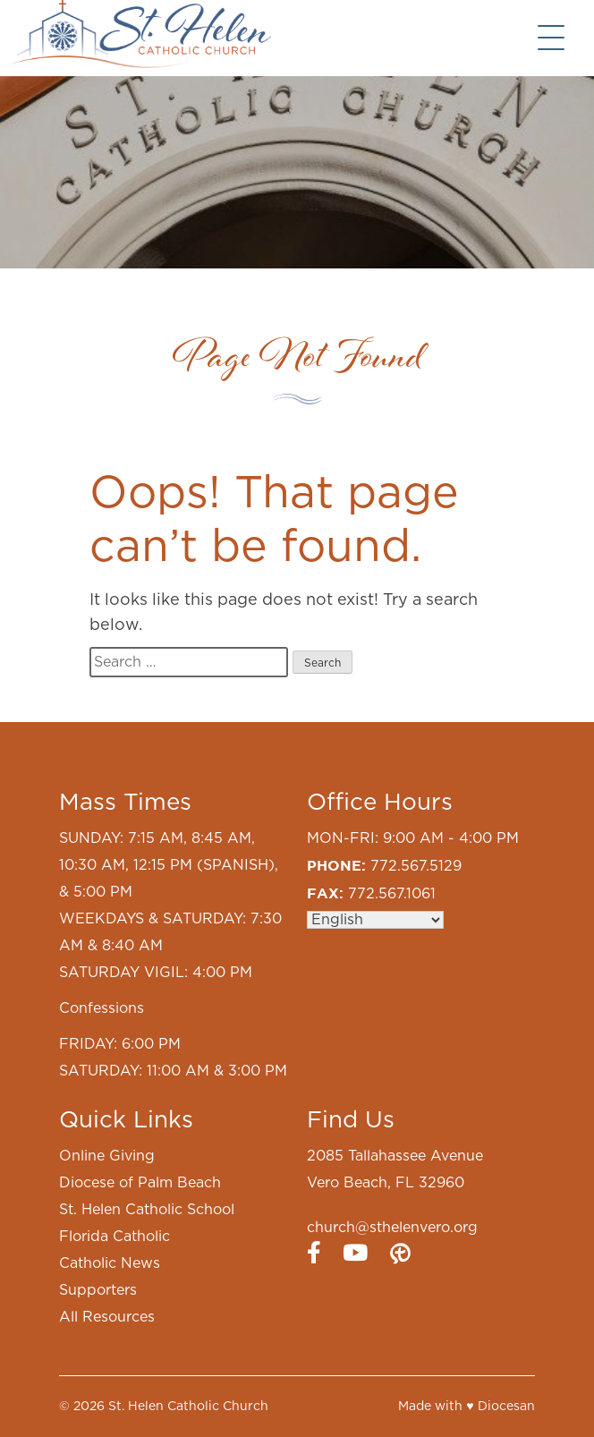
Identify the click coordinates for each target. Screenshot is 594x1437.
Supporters (98, 1290)
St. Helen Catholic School (146, 1210)
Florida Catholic (114, 1236)
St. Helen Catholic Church (188, 1406)
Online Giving (107, 1156)
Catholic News (109, 1263)
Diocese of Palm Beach (140, 1183)
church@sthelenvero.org (392, 1227)
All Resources (107, 1317)
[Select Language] (375, 920)
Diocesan (506, 1406)
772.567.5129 (416, 866)
